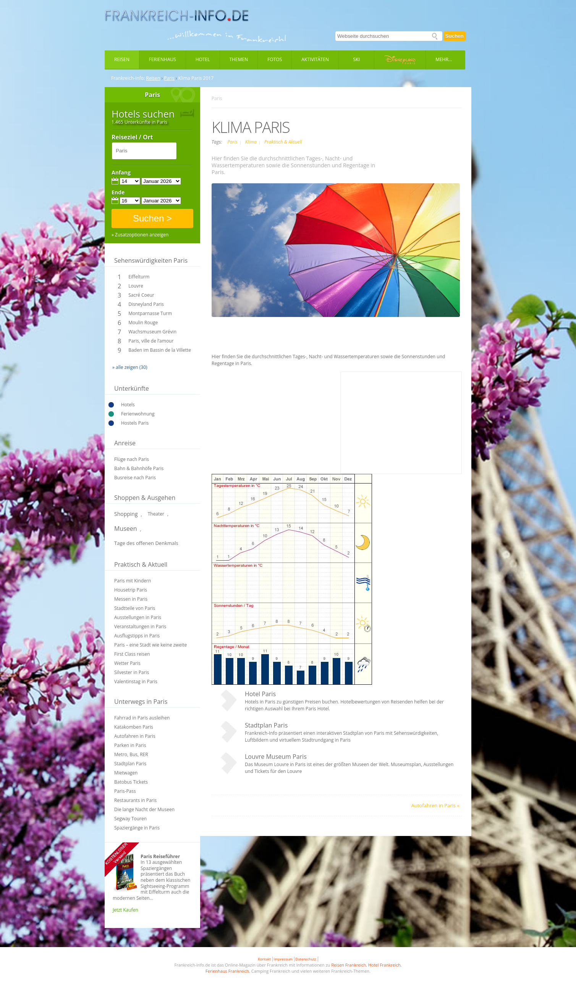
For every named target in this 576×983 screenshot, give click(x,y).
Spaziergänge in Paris (137, 828)
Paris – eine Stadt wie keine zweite (150, 645)
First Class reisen (132, 654)
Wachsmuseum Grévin (152, 331)
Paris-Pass (125, 791)
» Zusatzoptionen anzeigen (140, 235)
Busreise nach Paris (135, 477)
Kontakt (264, 959)
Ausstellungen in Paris (137, 617)
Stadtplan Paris (130, 763)
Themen (239, 59)
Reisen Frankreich (348, 965)
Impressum (283, 959)
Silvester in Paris (131, 672)
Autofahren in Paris (134, 736)
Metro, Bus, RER (131, 754)
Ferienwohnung (137, 414)
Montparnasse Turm (150, 313)
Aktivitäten (315, 59)
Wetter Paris (127, 663)
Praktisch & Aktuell (283, 142)
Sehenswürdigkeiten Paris (151, 260)
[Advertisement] (337, 336)
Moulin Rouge (143, 322)
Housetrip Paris (130, 590)
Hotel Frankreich (384, 965)
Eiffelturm (138, 276)
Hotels (128, 404)
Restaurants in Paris (135, 800)
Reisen (121, 59)
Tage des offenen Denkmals (146, 543)
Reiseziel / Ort (132, 137)
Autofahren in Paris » (435, 805)
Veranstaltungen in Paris (140, 626)
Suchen (454, 36)
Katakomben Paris (133, 727)
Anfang (121, 173)
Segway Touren (130, 818)
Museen (125, 528)
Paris (169, 78)
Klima (251, 142)
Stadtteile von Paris (134, 608)
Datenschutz (305, 959)
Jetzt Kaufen (125, 910)
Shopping (126, 513)
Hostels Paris (135, 423)
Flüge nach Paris (131, 459)
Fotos (274, 59)
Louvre (135, 286)
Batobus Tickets (131, 782)
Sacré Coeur (141, 295)
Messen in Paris (130, 599)
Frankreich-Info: (128, 78)
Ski (356, 59)
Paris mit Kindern (132, 580)
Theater (156, 514)
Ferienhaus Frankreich (227, 971)
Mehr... (443, 59)
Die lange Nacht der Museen (144, 809)
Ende (118, 192)
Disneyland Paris (146, 304)
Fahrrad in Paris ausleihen (142, 718)
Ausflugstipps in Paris (137, 635)
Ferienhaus (162, 59)
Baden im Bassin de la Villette (159, 350)
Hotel (203, 59)
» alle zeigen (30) (129, 367)
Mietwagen (126, 773)
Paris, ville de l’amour (150, 341)
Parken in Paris (130, 745)
